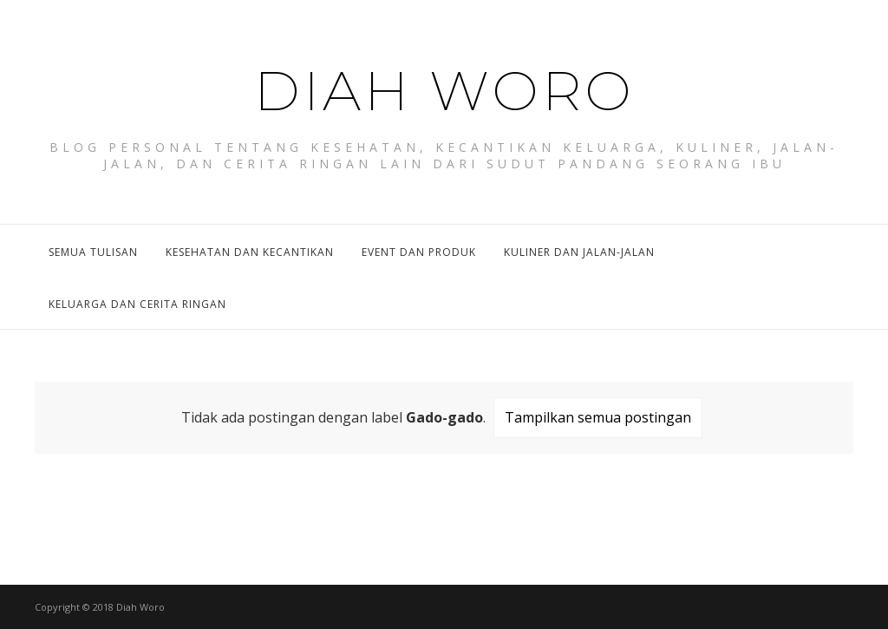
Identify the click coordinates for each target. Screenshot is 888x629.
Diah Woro (444, 82)
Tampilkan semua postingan (598, 417)
